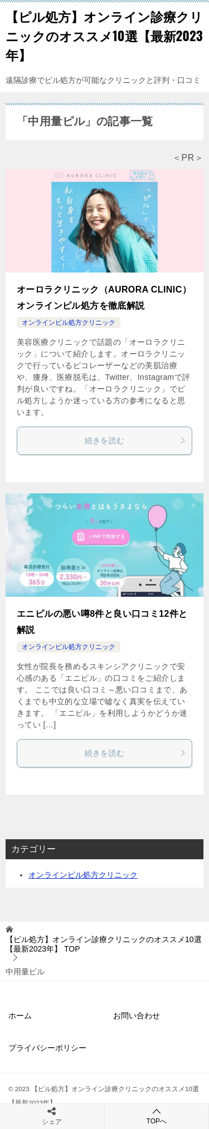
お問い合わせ (136, 1015)
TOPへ (157, 1116)
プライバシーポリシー (47, 1047)
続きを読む (136, 440)
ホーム (20, 1015)
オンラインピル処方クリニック (68, 322)
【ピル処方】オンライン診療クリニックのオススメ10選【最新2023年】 (104, 35)
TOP (104, 944)
